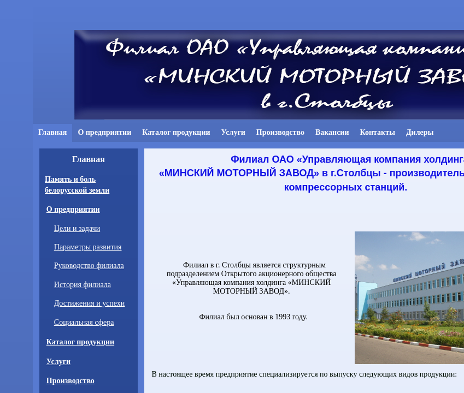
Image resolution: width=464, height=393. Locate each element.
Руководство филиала (89, 265)
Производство (70, 381)
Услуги (58, 362)
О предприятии (73, 209)
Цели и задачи (77, 228)
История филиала (82, 285)
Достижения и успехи (89, 303)
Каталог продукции (80, 342)
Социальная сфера (84, 322)
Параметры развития (88, 247)
